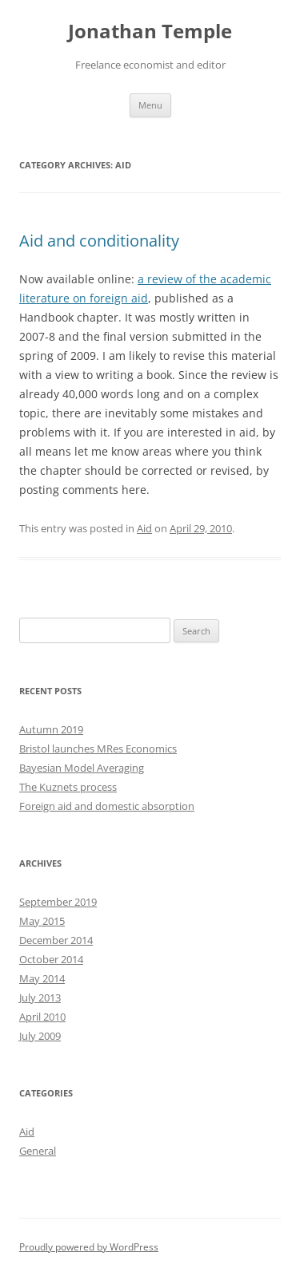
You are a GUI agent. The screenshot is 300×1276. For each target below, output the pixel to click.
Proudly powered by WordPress (88, 1247)
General (37, 1151)
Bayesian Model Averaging (81, 767)
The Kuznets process (68, 787)
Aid (144, 528)
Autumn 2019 (51, 729)
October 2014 (51, 959)
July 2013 (40, 997)
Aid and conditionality (99, 240)
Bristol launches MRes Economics (98, 748)
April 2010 (42, 1016)
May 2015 (42, 921)
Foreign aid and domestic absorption (106, 806)
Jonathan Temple (150, 31)
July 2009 (40, 1036)
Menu (150, 105)
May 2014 (42, 978)
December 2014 (56, 940)
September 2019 (58, 902)
